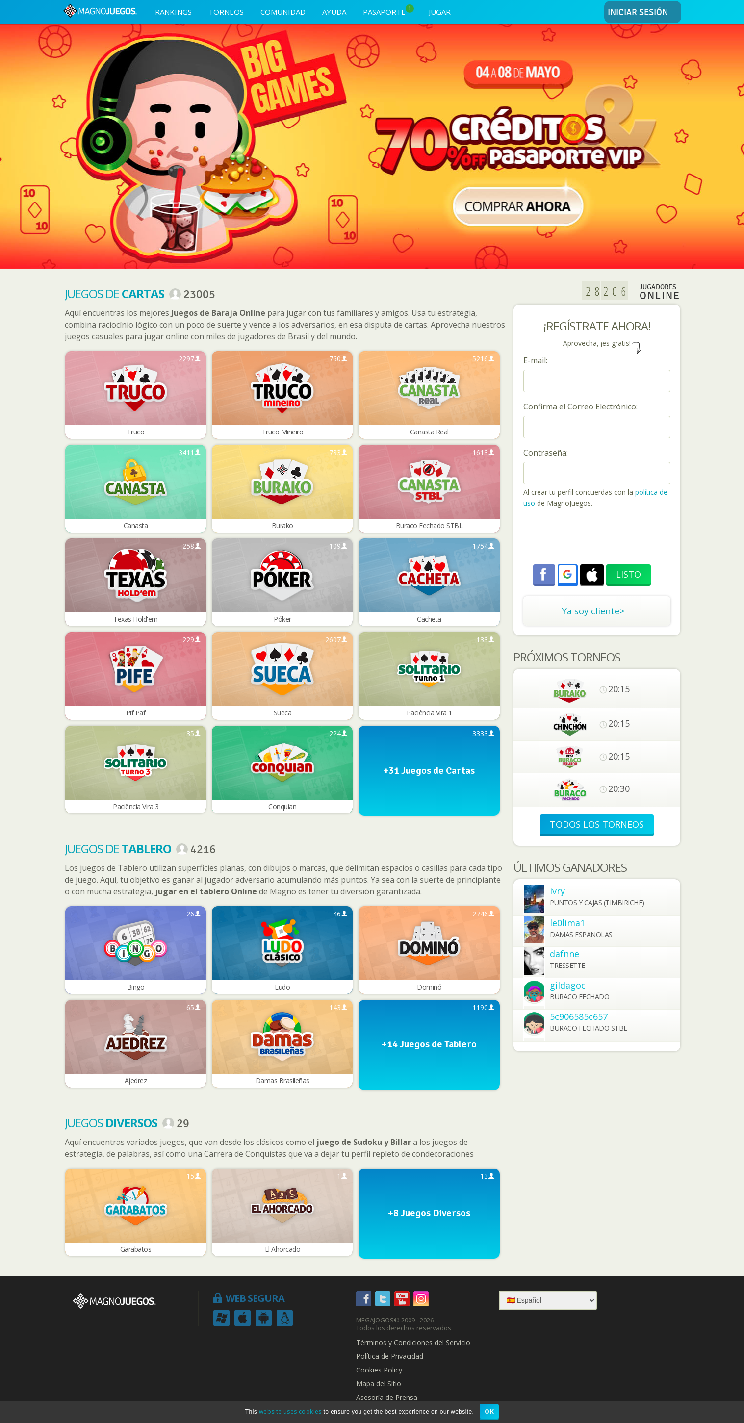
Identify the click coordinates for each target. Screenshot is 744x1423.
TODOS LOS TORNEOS (597, 824)
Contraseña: (545, 452)
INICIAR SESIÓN (643, 12)
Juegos (111, 1123)
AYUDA (334, 12)
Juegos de (114, 293)
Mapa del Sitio (378, 1383)
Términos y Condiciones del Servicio (413, 1342)
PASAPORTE (388, 10)
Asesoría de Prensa (386, 1397)
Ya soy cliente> (593, 611)
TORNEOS (226, 12)
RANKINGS (173, 12)
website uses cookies (290, 1411)
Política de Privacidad (389, 1356)
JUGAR (440, 12)
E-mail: (535, 360)
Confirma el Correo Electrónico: (580, 406)
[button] (567, 574)
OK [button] (489, 1411)
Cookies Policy (379, 1370)
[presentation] (597, 537)
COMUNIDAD (283, 12)
